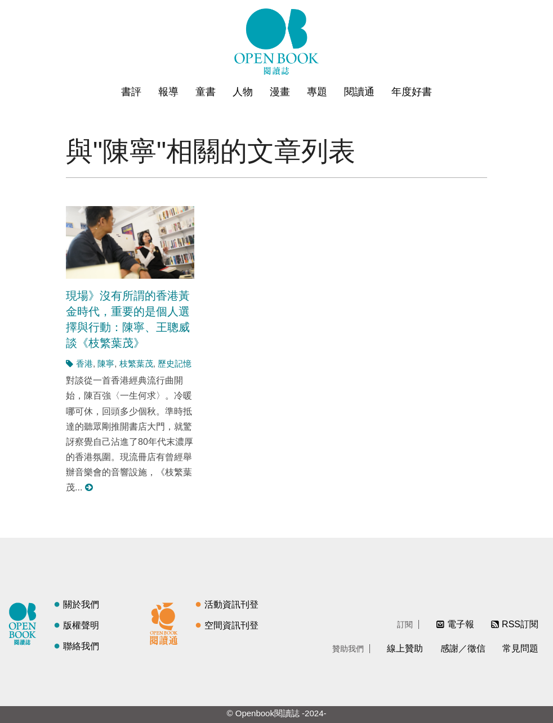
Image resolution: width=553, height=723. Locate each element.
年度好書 (411, 91)
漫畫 (280, 91)
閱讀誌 (25, 622)
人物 (243, 91)
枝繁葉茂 (136, 363)
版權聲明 (81, 625)
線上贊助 (405, 648)
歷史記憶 (174, 363)
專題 (317, 91)
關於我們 (81, 604)
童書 (205, 91)
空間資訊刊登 (231, 625)
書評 (131, 91)
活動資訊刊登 (231, 604)
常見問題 (520, 648)
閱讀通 (359, 91)
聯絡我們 (81, 646)
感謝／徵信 (462, 648)
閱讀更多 (89, 487)
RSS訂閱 (520, 624)
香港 (84, 363)
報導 (168, 91)
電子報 (460, 624)
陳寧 (105, 363)
